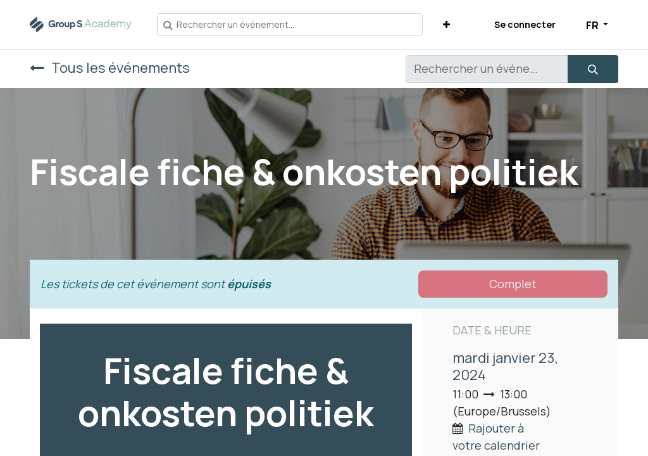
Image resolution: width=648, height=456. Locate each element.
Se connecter (525, 24)
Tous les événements (110, 67)
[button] (446, 24)
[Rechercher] (593, 69)
